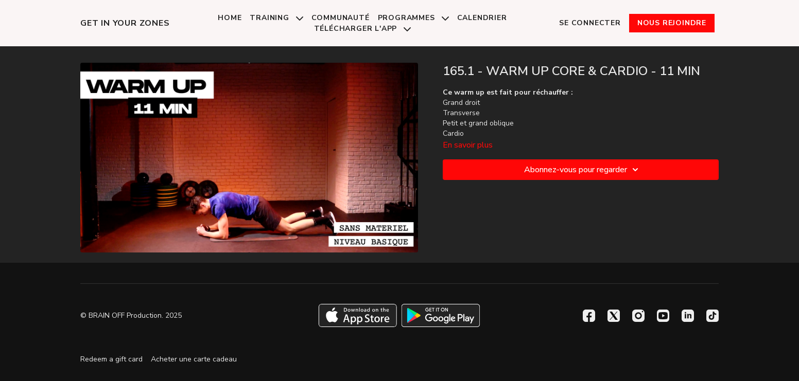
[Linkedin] (688, 316)
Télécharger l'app (362, 28)
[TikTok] (712, 316)
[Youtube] (663, 316)
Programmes (413, 18)
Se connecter (590, 23)
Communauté (340, 18)
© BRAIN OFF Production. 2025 (131, 315)
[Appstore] (357, 315)
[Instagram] (638, 316)
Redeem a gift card (111, 359)
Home (229, 18)
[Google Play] (440, 315)
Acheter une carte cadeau (194, 359)
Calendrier (482, 18)
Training (276, 18)
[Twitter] (613, 316)
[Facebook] (589, 316)
